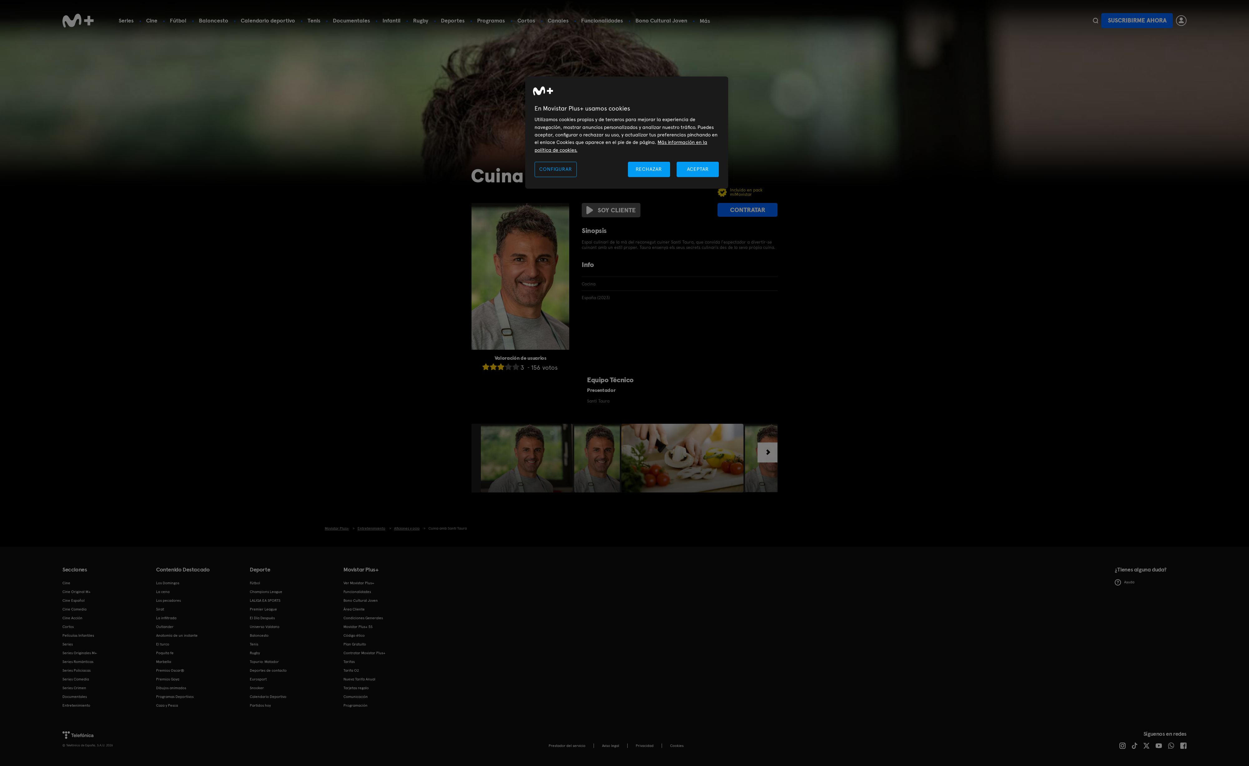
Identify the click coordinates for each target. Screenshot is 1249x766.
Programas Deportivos (175, 696)
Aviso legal (610, 746)
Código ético (354, 635)
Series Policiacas (76, 670)
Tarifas (349, 662)
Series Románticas (77, 662)
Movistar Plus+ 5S (358, 627)
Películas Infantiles (78, 635)
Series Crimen (74, 688)
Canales (558, 20)
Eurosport (258, 679)
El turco (162, 644)
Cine (151, 20)
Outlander (165, 627)
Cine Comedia (74, 609)
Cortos (526, 20)
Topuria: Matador (264, 662)
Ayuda (1124, 582)
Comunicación (355, 696)
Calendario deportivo (268, 20)
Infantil (392, 20)
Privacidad (645, 746)
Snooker (257, 688)
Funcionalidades (602, 20)
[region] (626, 133)
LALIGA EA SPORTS (265, 600)
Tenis (314, 20)
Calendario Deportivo (268, 696)
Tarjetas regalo (356, 688)
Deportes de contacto (268, 670)
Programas (491, 20)
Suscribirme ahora (1137, 20)
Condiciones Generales (363, 618)
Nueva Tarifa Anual (359, 679)
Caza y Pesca (167, 705)
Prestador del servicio (567, 746)
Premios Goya (167, 679)
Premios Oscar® (170, 670)
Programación (355, 705)
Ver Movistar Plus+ (358, 583)
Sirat (160, 609)
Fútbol (178, 20)
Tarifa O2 (351, 670)
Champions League (266, 592)
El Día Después (262, 618)
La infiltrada (166, 618)
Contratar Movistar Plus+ (364, 653)
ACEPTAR (698, 169)
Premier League (263, 609)
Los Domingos (167, 583)
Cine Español (73, 600)
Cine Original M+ (76, 592)
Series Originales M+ (79, 653)
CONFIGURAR (555, 169)
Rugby (420, 20)
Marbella (163, 662)
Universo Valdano (264, 627)
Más (705, 21)
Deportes (453, 20)
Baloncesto (213, 20)
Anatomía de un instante (177, 635)
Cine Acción (72, 618)
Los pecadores (168, 600)
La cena (163, 592)
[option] (527, 458)
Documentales (351, 20)
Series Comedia (75, 679)
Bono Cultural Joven (661, 20)
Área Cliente (354, 609)
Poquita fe (165, 653)
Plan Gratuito (354, 644)
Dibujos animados (171, 688)
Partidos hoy (260, 705)
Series (126, 20)
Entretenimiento (76, 705)
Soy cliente (611, 210)
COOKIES (677, 746)
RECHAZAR (649, 169)
